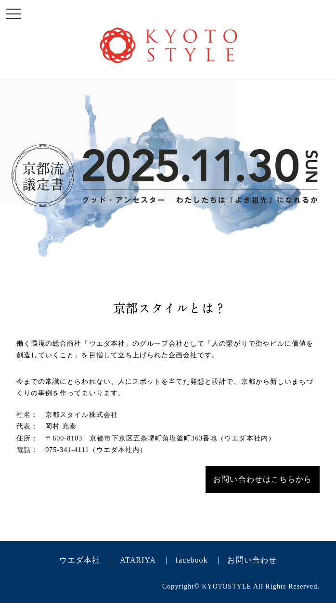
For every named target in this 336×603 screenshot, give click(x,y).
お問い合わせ (251, 560)
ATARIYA (138, 560)
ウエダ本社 (79, 560)
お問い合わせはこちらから (262, 479)
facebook (192, 560)
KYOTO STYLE (168, 45)
